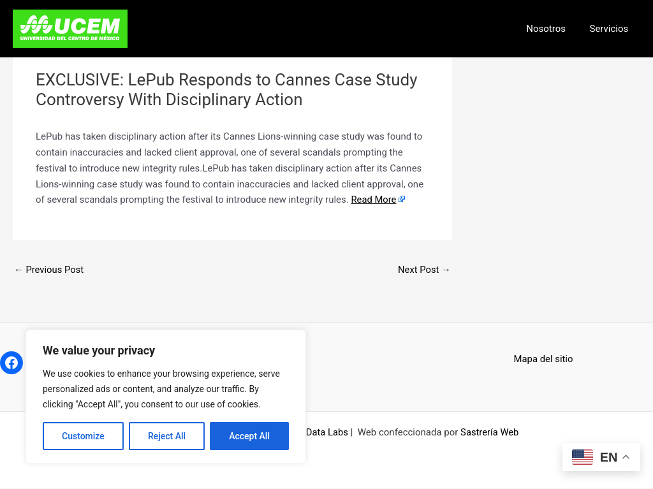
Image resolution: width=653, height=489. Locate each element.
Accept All (249, 436)
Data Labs (326, 433)
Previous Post (49, 269)
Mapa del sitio (544, 359)
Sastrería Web (490, 433)
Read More (374, 199)
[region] (166, 396)
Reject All (167, 436)
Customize (83, 436)
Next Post (424, 269)
